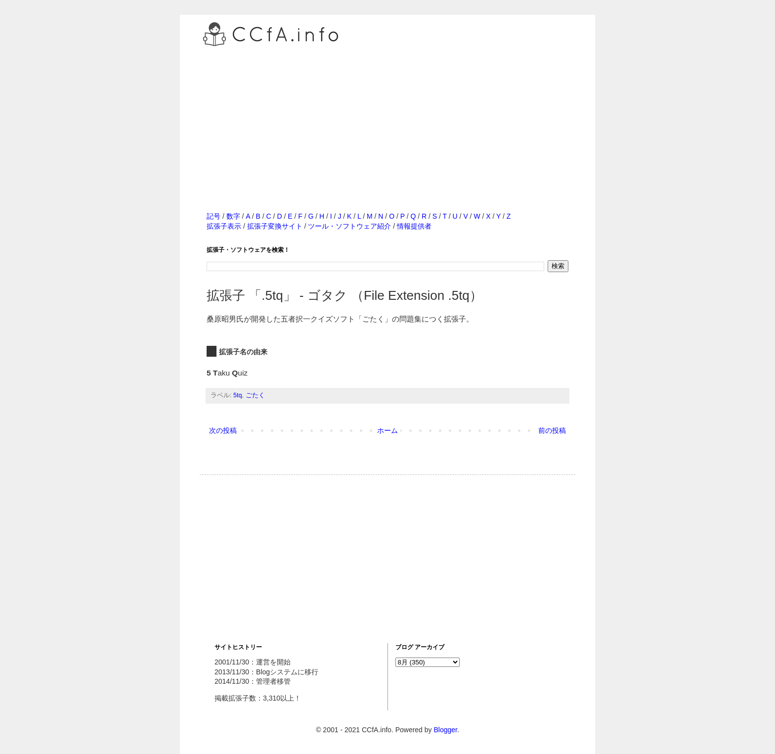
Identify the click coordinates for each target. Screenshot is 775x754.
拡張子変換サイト (274, 226)
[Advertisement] (387, 118)
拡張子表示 (224, 226)
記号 (213, 216)
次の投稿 (223, 430)
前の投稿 (552, 430)
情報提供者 (414, 226)
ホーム (387, 430)
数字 (233, 216)
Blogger (445, 730)
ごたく (255, 395)
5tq (237, 395)
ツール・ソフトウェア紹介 (349, 226)
